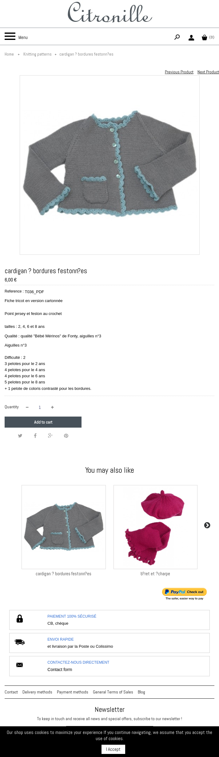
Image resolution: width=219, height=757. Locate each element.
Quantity (12, 407)
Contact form (59, 669)
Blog (141, 692)
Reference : (14, 291)
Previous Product (179, 72)
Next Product (208, 72)
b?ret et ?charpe (155, 573)
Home (9, 54)
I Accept (113, 749)
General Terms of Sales (113, 692)
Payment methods (72, 692)
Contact (11, 692)
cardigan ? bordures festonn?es (63, 573)
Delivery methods (37, 692)
